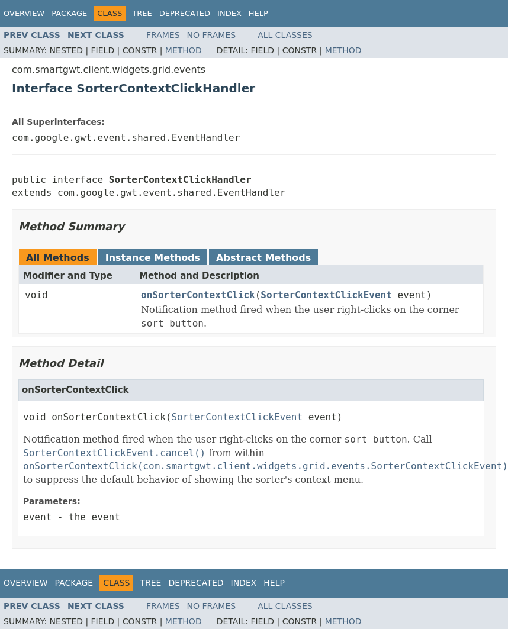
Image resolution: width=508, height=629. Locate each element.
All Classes (285, 35)
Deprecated (184, 13)
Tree (142, 13)
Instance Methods (152, 257)
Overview (24, 13)
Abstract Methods (263, 257)
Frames (163, 35)
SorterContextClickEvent (326, 295)
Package (69, 13)
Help (258, 13)
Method (183, 50)
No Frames (211, 35)
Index (229, 13)
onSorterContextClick (198, 295)
